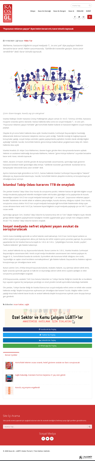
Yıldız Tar (28, 41)
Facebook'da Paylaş (47, 329)
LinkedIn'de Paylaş (47, 340)
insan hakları (19, 304)
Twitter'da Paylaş (47, 335)
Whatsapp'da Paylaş (47, 346)
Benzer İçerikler (11, 355)
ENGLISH (80, 11)
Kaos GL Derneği (44, 11)
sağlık (27, 304)
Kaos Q (71, 11)
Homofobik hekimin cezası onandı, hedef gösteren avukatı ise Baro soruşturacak (47, 362)
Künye (32, 11)
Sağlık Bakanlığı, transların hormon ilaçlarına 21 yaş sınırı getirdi (40, 375)
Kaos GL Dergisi (59, 11)
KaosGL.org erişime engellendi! (27, 387)
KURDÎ (88, 11)
